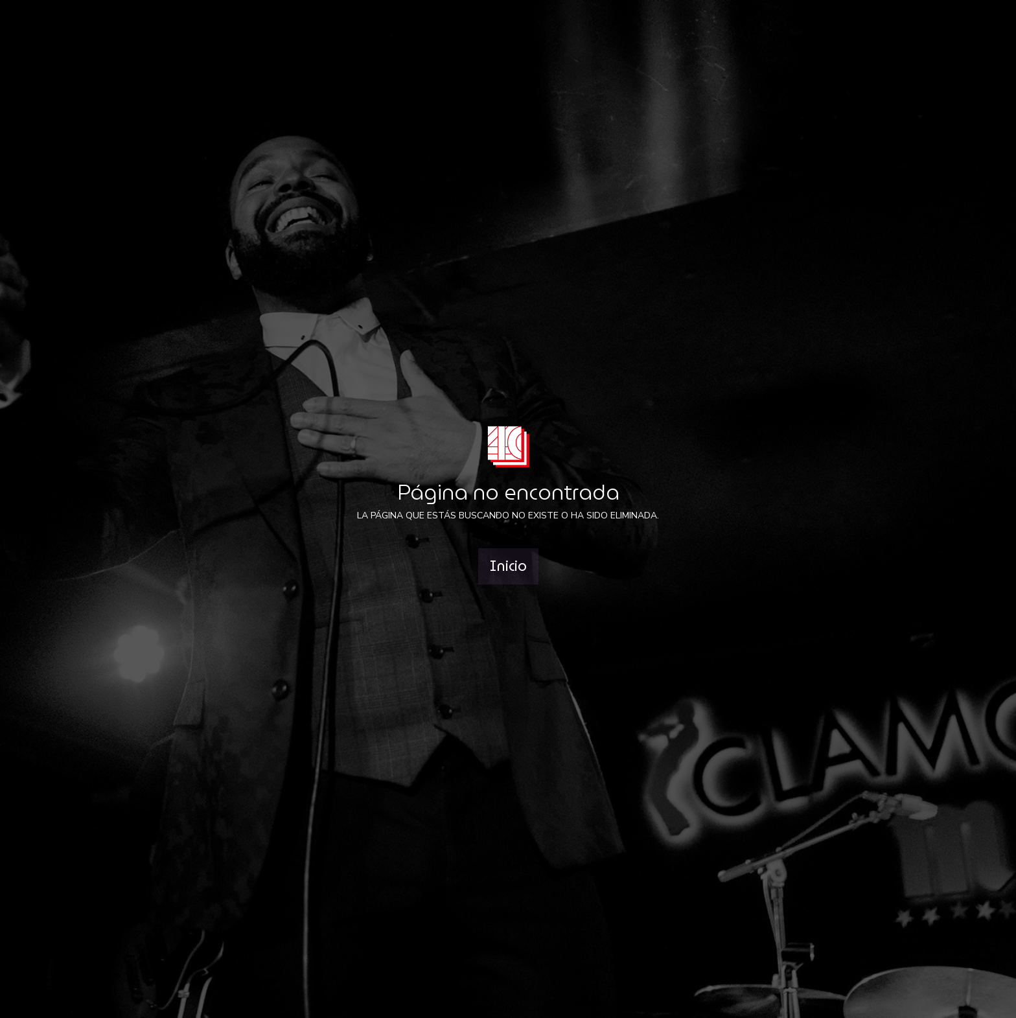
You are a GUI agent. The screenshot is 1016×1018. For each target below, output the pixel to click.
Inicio (508, 566)
